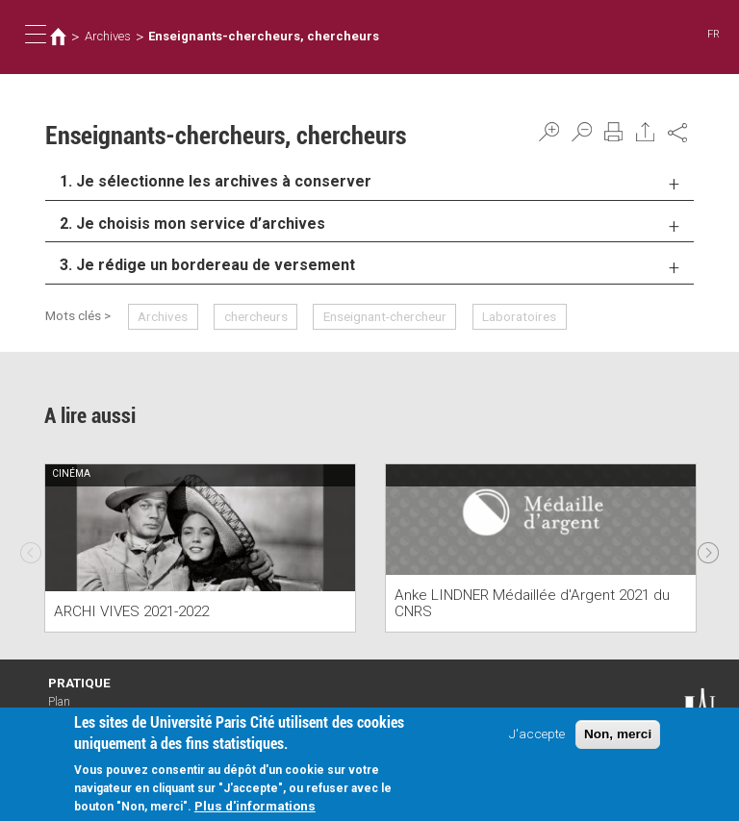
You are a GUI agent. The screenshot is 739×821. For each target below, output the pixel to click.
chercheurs (256, 316)
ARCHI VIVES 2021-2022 (131, 611)
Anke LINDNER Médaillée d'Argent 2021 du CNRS (532, 603)
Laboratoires (519, 316)
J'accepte (537, 736)
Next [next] (708, 548)
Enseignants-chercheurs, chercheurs (263, 36)
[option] (200, 548)
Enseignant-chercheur (384, 316)
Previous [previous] (31, 548)
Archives (108, 36)
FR (713, 34)
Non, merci (617, 737)
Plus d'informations (255, 808)
